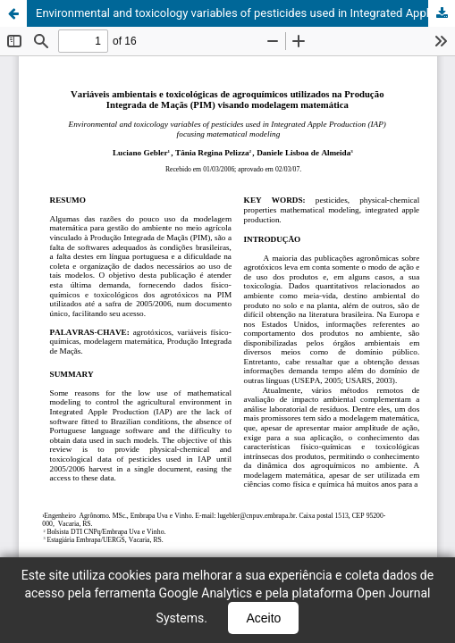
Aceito (263, 618)
